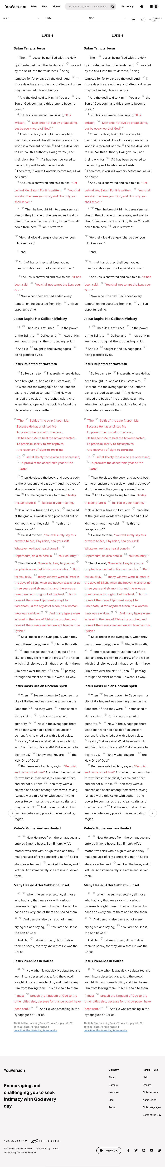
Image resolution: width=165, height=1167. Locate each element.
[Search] (87, 6)
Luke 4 (22, 18)
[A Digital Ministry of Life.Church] (82, 1139)
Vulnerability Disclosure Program (20, 1152)
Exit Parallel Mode (155, 19)
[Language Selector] (142, 6)
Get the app (127, 6)
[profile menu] (154, 6)
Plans (44, 6)
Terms (56, 1148)
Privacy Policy (43, 1148)
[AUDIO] (133, 19)
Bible (34, 6)
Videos (56, 6)
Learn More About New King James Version (35, 1030)
